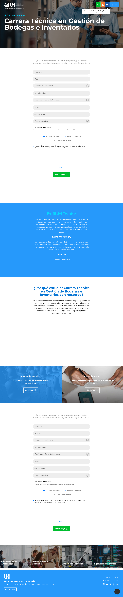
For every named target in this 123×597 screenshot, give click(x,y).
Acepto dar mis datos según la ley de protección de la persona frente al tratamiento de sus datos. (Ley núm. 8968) (60, 147)
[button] (117, 591)
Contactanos (10, 589)
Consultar (30, 390)
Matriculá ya (61, 174)
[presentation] (48, 158)
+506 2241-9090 (112, 578)
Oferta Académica (15, 15)
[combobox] (35, 114)
